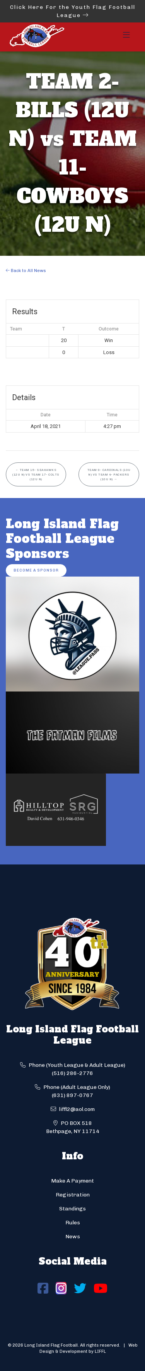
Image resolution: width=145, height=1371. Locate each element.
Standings (72, 1208)
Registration (73, 1194)
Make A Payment (72, 1181)
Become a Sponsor (36, 570)
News (72, 1236)
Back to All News (26, 270)
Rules (72, 1222)
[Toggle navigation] (126, 37)
